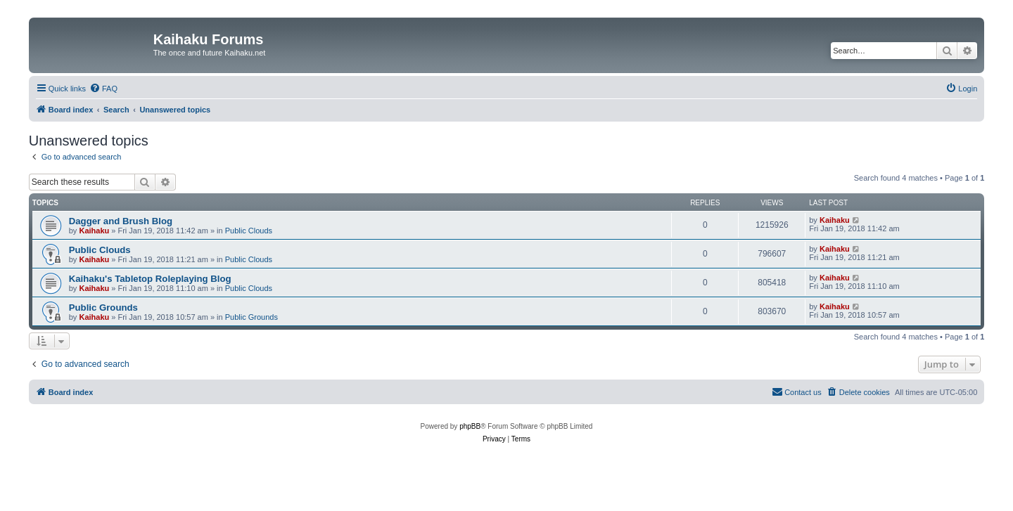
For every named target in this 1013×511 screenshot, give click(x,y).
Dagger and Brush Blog (120, 221)
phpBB (469, 426)
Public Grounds (103, 307)
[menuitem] (103, 88)
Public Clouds (248, 230)
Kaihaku (94, 230)
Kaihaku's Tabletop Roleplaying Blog (150, 278)
